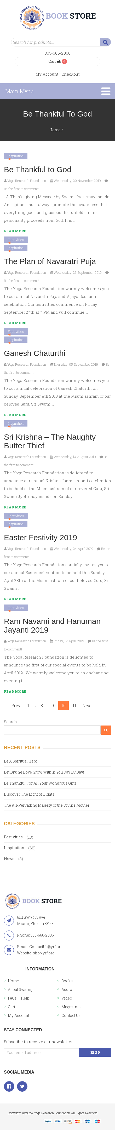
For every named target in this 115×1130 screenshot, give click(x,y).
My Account (47, 74)
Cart (54, 61)
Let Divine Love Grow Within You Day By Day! (44, 772)
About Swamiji (21, 989)
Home (54, 129)
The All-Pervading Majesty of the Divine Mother (46, 805)
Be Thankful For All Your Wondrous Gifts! (40, 783)
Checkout (70, 74)
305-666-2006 (58, 53)
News (9, 858)
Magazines (71, 1006)
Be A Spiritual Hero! (21, 761)
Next (87, 705)
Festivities (16, 239)
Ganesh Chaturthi (34, 353)
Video (66, 998)
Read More (15, 231)
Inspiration (16, 156)
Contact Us (70, 1015)
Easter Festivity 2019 (40, 537)
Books (67, 980)
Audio (66, 989)
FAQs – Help (18, 998)
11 (74, 705)
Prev (15, 705)
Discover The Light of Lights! (29, 794)
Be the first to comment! (21, 188)
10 (63, 705)
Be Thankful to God (37, 169)
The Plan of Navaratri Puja (50, 261)
